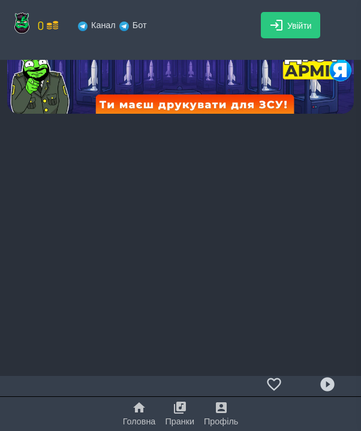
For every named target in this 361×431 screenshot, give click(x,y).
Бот (133, 25)
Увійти (290, 25)
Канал (97, 25)
